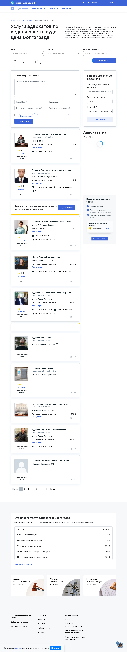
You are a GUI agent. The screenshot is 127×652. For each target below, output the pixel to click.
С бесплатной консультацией (17, 62)
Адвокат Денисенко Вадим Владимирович (52, 170)
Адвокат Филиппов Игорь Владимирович (51, 293)
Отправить (24, 121)
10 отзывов (21, 189)
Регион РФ (92, 107)
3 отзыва (21, 276)
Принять (55, 648)
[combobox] (27, 53)
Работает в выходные (39, 62)
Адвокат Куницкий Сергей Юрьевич (49, 134)
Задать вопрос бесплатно (26, 76)
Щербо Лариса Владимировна (46, 257)
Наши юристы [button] (37, 9)
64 (45, 489)
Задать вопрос (19, 8)
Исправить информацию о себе (21, 616)
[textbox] (27, 53)
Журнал (68, 620)
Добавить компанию (90, 3)
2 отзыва (21, 387)
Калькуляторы (68, 9)
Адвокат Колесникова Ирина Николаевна (51, 221)
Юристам (41, 624)
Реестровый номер (96, 97)
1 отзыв (21, 153)
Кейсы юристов (44, 628)
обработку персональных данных (42, 114)
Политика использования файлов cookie (75, 638)
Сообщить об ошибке (19, 626)
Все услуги (37, 147)
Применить (104, 60)
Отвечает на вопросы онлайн (45, 191)
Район (50, 50)
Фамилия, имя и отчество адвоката (99, 85)
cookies (18, 648)
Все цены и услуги (23, 564)
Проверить (100, 119)
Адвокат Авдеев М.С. (42, 338)
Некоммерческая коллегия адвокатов (50, 404)
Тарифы (41, 632)
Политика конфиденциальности (73, 625)
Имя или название (91, 50)
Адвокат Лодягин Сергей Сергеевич (49, 430)
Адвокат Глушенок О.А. (43, 368)
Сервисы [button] (52, 9)
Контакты (41, 620)
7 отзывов (21, 240)
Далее (52, 489)
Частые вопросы (71, 615)
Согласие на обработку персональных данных (74, 631)
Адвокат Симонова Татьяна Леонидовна (51, 460)
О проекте (42, 615)
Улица (14, 50)
